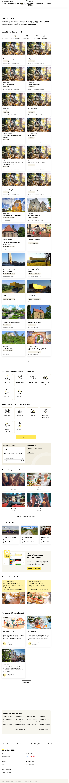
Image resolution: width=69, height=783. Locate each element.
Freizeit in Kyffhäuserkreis (36, 744)
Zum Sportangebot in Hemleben (12, 590)
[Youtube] (31, 756)
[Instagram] (34, 756)
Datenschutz (9, 781)
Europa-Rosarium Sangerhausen (11, 322)
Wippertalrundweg (33, 59)
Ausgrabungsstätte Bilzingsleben (12, 215)
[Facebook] (27, 756)
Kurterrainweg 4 (32, 135)
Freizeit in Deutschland (7, 744)
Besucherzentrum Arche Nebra (11, 297)
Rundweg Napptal (33, 110)
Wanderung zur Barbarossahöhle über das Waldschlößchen (13, 163)
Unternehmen (5, 767)
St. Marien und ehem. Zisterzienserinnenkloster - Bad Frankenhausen (11, 242)
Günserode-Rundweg (34, 84)
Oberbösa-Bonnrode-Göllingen (36, 162)
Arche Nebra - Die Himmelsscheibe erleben (37, 270)
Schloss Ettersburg (8, 348)
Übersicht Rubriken (6, 772)
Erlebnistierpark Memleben (35, 241)
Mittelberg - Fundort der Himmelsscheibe (9, 270)
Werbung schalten (6, 769)
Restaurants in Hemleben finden (38, 590)
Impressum (18, 781)
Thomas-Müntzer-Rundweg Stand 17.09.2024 (12, 136)
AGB (3, 781)
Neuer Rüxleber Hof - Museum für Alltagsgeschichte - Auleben (37, 348)
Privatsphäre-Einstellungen (30, 781)
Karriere (4, 764)
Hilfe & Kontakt (30, 764)
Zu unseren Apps (6, 756)
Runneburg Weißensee (34, 215)
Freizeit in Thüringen (20, 744)
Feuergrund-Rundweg (8, 110)
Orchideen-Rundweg (8, 84)
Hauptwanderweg (33, 190)
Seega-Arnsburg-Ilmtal (9, 190)
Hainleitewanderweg (8, 59)
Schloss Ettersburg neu (34, 322)
